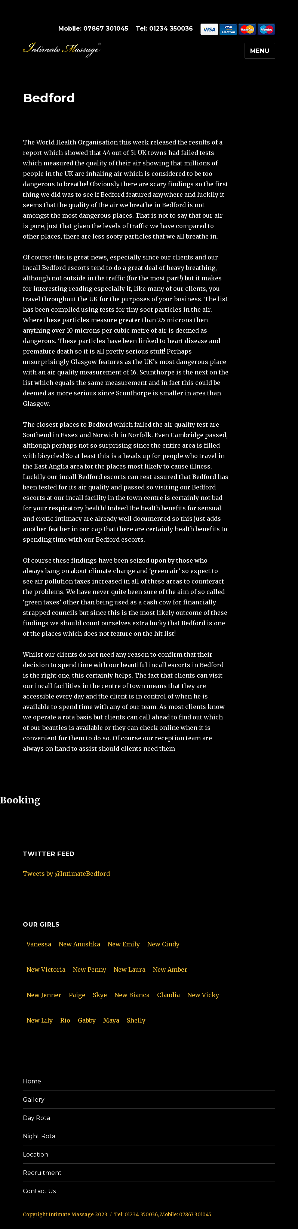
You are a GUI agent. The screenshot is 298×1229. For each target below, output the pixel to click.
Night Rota (39, 1136)
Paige (77, 995)
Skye (100, 995)
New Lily (40, 1020)
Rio (65, 1020)
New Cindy (163, 944)
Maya (111, 1020)
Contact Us (39, 1191)
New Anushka (79, 944)
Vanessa (39, 944)
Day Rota (36, 1117)
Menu (260, 51)
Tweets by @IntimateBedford (66, 873)
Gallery (33, 1099)
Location (35, 1154)
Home (32, 1081)
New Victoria (46, 969)
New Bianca (132, 995)
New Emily (124, 944)
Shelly (136, 1020)
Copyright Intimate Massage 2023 (65, 1214)
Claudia (168, 995)
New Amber (170, 969)
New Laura (129, 969)
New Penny (89, 969)
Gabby (87, 1020)
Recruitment (42, 1172)
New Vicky (203, 995)
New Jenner (44, 995)
